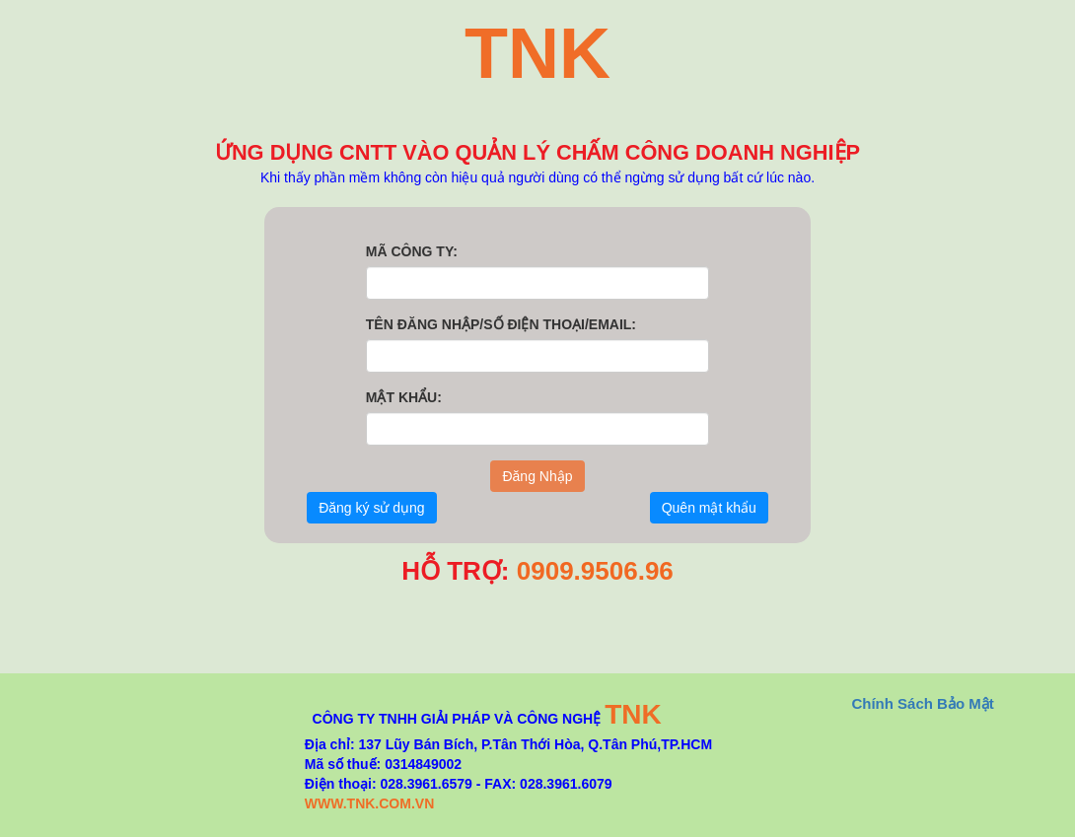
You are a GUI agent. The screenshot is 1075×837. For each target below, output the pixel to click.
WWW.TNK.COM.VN (369, 803)
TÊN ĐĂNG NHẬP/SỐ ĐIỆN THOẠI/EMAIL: (501, 324)
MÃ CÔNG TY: (412, 251)
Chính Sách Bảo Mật (922, 703)
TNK (633, 714)
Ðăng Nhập (537, 476)
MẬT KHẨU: (404, 397)
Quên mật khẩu (709, 508)
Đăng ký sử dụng (372, 508)
